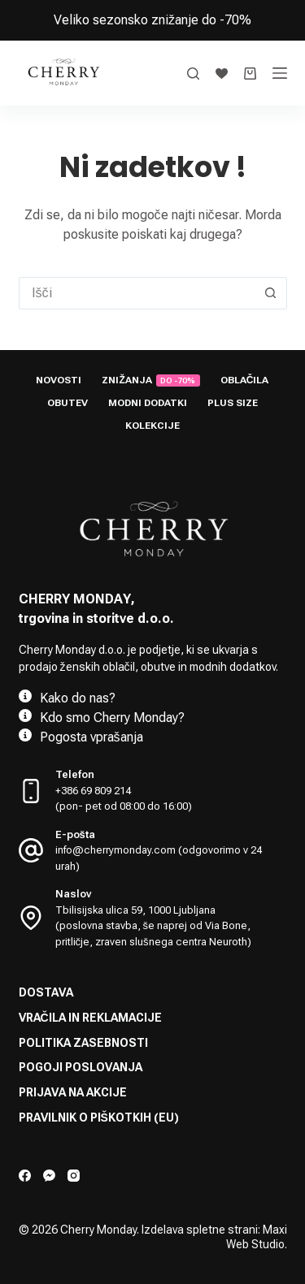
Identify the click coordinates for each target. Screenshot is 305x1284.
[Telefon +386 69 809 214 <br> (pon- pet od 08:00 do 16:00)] (31, 791)
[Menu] (279, 73)
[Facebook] (25, 1175)
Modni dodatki (147, 403)
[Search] (193, 73)
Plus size (232, 403)
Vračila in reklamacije (90, 1017)
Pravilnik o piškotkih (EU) (99, 1117)
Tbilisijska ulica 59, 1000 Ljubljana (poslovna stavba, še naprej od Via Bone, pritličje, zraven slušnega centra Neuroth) (153, 926)
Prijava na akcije (73, 1092)
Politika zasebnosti (83, 1042)
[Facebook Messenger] (49, 1175)
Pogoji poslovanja (80, 1067)
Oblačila (244, 380)
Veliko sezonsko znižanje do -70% (152, 20)
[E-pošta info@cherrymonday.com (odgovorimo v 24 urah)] (31, 850)
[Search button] (271, 293)
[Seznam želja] (222, 73)
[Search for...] (137, 293)
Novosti (58, 380)
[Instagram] (74, 1175)
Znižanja (150, 380)
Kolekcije (152, 425)
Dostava (46, 992)
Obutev (67, 403)
